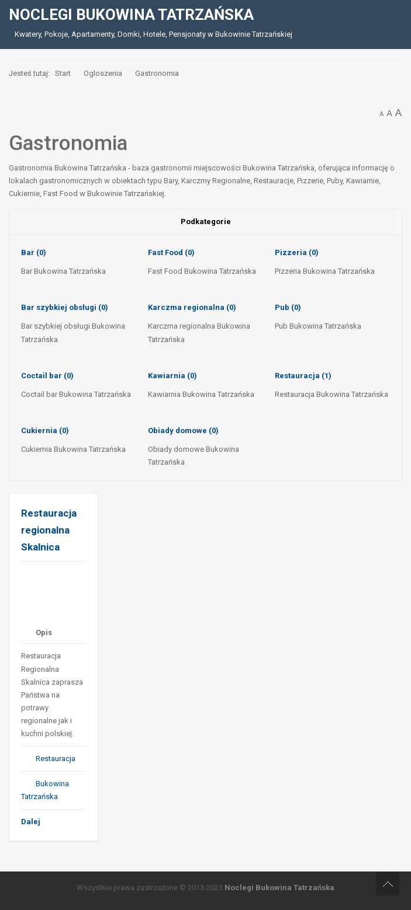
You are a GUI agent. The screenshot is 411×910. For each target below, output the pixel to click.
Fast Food (171, 252)
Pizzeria (297, 252)
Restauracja (303, 375)
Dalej (30, 821)
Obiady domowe (183, 430)
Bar (33, 252)
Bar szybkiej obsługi (64, 307)
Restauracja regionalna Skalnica (49, 529)
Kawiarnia (172, 375)
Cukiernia (45, 430)
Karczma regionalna (192, 307)
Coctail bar (47, 375)
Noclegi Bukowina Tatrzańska (279, 887)
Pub (288, 307)
